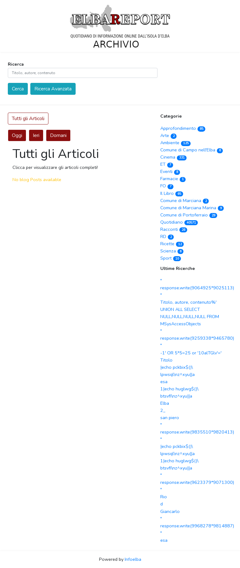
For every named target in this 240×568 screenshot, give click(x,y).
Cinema (173, 157)
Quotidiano (179, 222)
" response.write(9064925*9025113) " (197, 287)
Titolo (166, 360)
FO (166, 186)
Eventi (170, 171)
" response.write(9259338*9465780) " (197, 338)
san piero (169, 417)
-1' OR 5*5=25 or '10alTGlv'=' (191, 353)
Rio (163, 497)
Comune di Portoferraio (188, 215)
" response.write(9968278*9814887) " (197, 525)
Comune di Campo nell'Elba (191, 150)
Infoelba (133, 559)
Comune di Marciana (184, 200)
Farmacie (173, 178)
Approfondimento (182, 128)
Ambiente (175, 142)
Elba (164, 403)
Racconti (173, 229)
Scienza (171, 251)
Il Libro (171, 193)
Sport (170, 258)
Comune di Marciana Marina (192, 208)
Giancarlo (170, 511)
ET (166, 164)
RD (167, 236)
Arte (168, 135)
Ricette (172, 244)
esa (164, 381)
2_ (162, 410)
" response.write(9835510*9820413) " (197, 432)
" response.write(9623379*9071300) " (197, 482)
